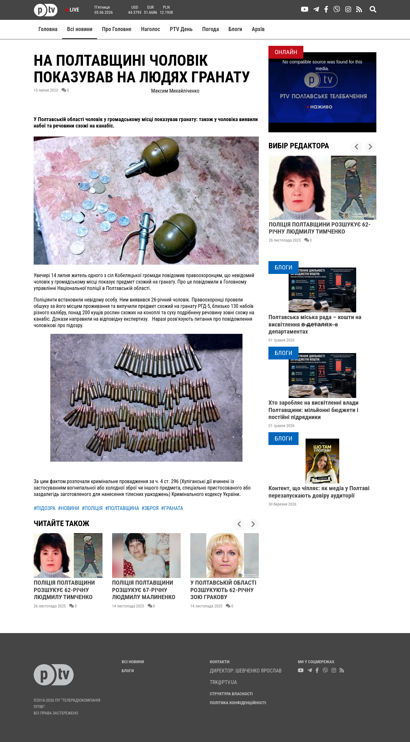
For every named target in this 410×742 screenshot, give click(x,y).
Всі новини (79, 29)
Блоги (235, 29)
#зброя (150, 508)
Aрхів (258, 29)
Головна (47, 29)
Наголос (150, 29)
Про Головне (116, 29)
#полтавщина (122, 508)
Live (72, 10)
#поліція (92, 508)
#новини (68, 508)
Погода (210, 29)
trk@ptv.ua (223, 682)
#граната (172, 508)
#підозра (44, 508)
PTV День (181, 29)
